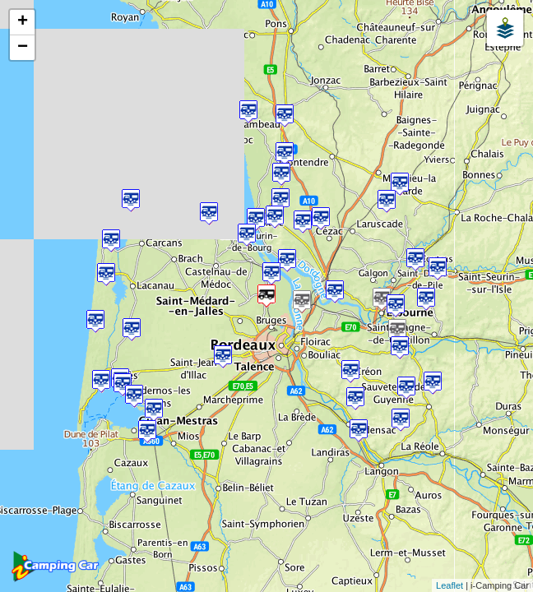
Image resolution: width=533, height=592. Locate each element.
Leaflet (449, 585)
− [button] (22, 47)
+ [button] (22, 22)
